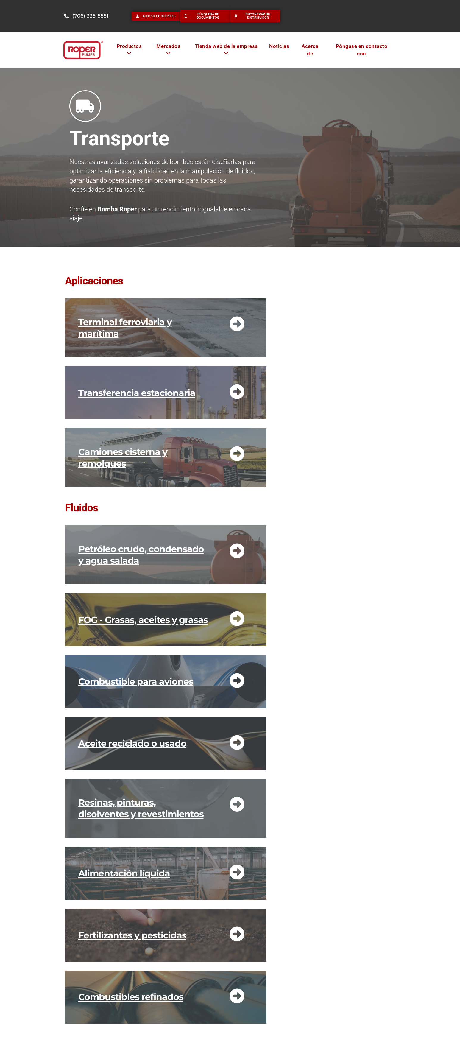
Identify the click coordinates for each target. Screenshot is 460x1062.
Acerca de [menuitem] (310, 50)
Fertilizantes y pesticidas (132, 935)
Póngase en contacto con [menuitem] (362, 50)
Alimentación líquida (124, 873)
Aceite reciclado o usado (132, 743)
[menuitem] (129, 50)
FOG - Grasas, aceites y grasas (143, 619)
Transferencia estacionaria (136, 392)
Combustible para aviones (135, 681)
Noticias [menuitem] (279, 46)
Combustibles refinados (130, 996)
